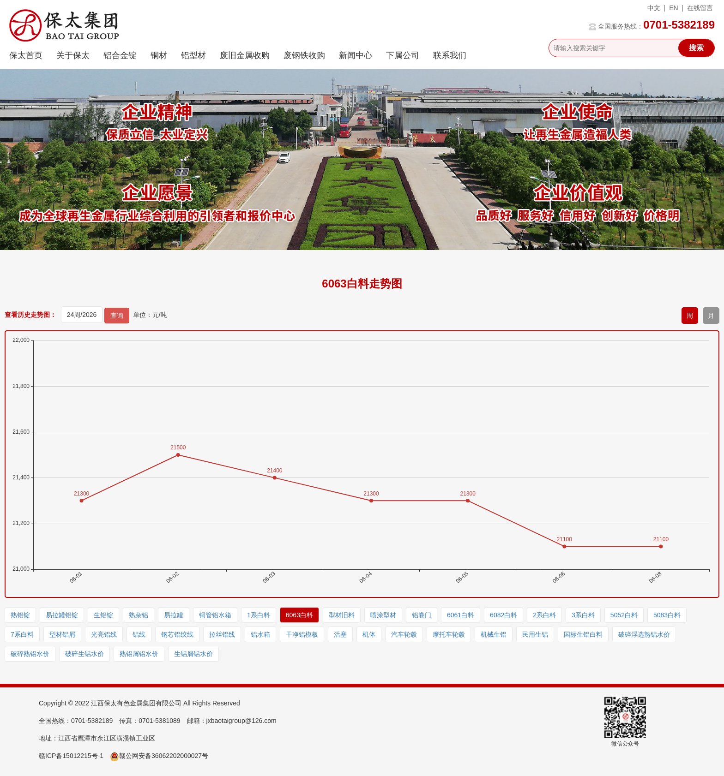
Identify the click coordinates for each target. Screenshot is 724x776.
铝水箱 (260, 634)
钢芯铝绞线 (177, 634)
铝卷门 (421, 615)
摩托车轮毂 (449, 634)
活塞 (340, 634)
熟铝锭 (20, 615)
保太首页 (25, 55)
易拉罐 (173, 615)
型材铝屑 (62, 634)
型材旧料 (342, 615)
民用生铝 (535, 634)
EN (673, 8)
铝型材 (193, 55)
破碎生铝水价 (84, 653)
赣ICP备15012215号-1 (71, 755)
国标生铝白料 (583, 634)
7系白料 (22, 634)
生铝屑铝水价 (193, 653)
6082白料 (503, 615)
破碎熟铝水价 (30, 653)
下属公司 (402, 55)
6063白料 (299, 615)
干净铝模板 (302, 634)
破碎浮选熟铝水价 (644, 634)
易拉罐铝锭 (62, 615)
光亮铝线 (104, 634)
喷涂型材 (383, 615)
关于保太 (73, 55)
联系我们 (449, 55)
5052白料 (624, 615)
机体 (368, 634)
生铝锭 (103, 615)
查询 (116, 315)
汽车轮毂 (404, 634)
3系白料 (583, 615)
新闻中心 (355, 55)
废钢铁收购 (304, 55)
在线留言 (700, 8)
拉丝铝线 (222, 634)
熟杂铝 (138, 615)
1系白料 (258, 615)
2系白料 (544, 615)
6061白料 (460, 615)
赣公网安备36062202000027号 (159, 755)
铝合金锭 (120, 55)
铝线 (139, 634)
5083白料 (667, 615)
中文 (653, 8)
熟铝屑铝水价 (139, 653)
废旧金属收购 (245, 55)
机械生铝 (494, 634)
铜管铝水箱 (215, 615)
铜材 (159, 55)
